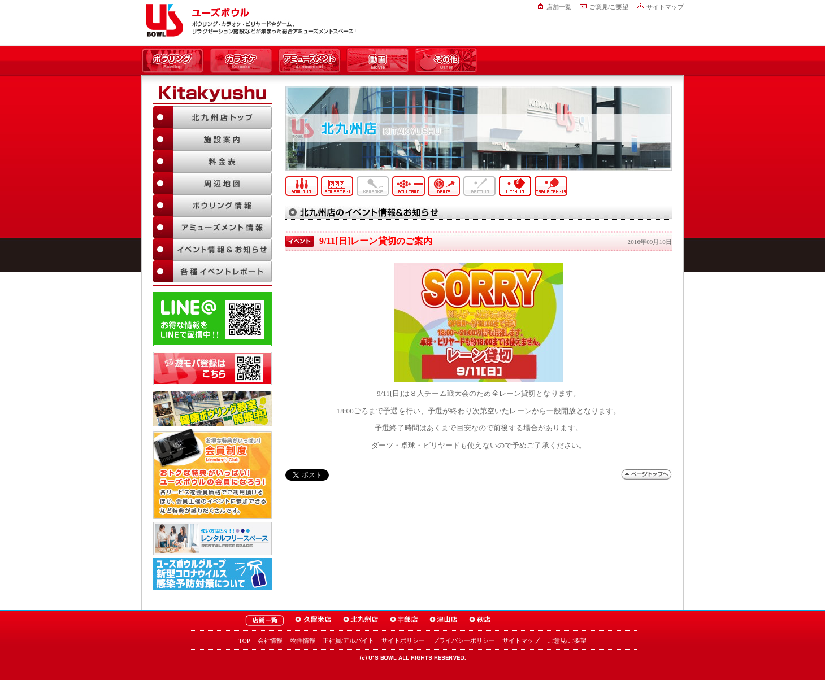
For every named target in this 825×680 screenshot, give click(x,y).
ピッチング (515, 186)
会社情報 (270, 640)
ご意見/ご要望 (608, 6)
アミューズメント (309, 61)
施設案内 (212, 139)
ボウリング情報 (212, 205)
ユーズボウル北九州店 (361, 620)
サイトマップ (665, 6)
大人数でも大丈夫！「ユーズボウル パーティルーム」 (212, 538)
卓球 (551, 186)
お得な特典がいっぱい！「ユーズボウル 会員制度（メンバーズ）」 (212, 474)
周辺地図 (212, 183)
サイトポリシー (403, 640)
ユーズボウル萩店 (480, 620)
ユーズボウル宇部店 (404, 620)
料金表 (212, 161)
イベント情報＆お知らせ (212, 249)
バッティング (479, 186)
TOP (244, 640)
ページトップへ (646, 474)
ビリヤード (408, 186)
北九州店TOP (212, 117)
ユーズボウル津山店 (443, 620)
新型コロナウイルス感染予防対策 (212, 574)
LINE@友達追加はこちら (212, 319)
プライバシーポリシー (464, 640)
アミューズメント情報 (212, 227)
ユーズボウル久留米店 (313, 620)
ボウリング (172, 61)
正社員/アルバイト (348, 640)
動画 (377, 61)
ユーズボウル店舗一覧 (264, 620)
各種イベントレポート (212, 271)
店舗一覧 (558, 6)
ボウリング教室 (212, 408)
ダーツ (444, 186)
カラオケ (241, 61)
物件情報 (302, 640)
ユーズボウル (162, 20)
